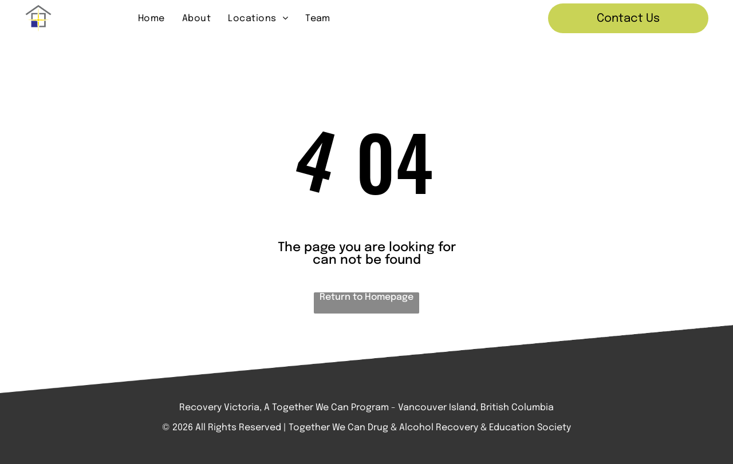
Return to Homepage (366, 297)
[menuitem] (151, 18)
